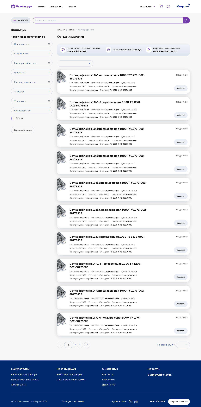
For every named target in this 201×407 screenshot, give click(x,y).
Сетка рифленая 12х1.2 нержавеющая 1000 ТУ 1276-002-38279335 (108, 184)
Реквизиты (108, 379)
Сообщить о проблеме (73, 402)
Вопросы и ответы (160, 374)
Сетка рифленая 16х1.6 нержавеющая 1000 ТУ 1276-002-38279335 (105, 319)
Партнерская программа (71, 379)
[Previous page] (60, 345)
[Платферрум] (21, 6)
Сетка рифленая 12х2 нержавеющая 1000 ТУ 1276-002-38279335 (107, 238)
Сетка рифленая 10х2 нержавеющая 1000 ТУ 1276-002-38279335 (107, 130)
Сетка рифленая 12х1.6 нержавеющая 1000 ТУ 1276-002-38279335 (108, 211)
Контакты (107, 374)
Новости (153, 368)
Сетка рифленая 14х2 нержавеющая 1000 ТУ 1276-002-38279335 (107, 292)
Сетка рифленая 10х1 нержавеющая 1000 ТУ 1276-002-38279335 (107, 76)
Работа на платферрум (24, 374)
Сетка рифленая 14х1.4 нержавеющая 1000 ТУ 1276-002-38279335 (105, 265)
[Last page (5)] (80, 345)
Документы (108, 384)
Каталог (61, 30)
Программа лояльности (25, 379)
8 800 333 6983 (157, 402)
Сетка (71, 30)
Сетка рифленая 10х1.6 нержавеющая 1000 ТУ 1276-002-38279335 (105, 103)
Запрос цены (18, 384)
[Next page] (87, 345)
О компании (110, 368)
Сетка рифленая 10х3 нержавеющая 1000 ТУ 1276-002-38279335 (107, 157)
